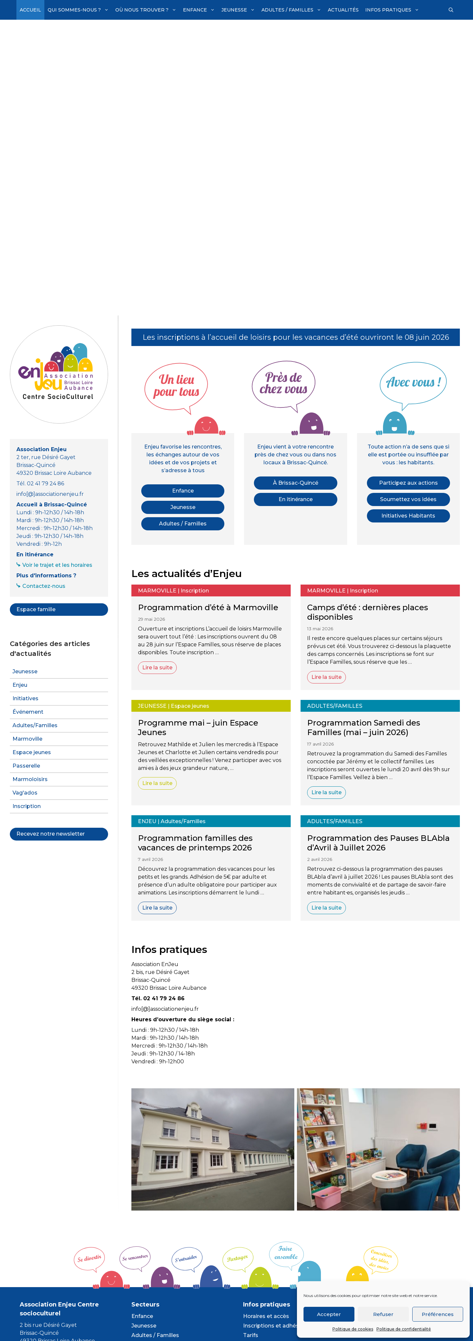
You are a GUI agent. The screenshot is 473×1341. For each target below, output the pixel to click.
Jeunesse (239, 10)
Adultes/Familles (334, 706)
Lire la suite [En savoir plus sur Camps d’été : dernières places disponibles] (326, 677)
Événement (27, 712)
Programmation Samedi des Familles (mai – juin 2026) (363, 727)
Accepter (329, 1314)
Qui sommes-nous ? (80, 10)
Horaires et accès (266, 1316)
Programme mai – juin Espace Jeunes (198, 727)
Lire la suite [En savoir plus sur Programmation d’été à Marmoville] (157, 667)
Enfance (200, 10)
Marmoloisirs (30, 779)
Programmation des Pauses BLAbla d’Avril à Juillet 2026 (378, 842)
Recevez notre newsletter (50, 834)
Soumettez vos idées (408, 499)
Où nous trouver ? (147, 10)
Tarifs (250, 1335)
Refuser (383, 1314)
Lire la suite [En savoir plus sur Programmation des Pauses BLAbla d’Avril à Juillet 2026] (326, 908)
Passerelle (26, 766)
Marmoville (157, 591)
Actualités (343, 10)
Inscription (195, 591)
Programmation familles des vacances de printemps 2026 (195, 842)
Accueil (30, 10)
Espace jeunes (190, 706)
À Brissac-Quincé (295, 483)
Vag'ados (24, 793)
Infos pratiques (393, 10)
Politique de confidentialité (403, 1329)
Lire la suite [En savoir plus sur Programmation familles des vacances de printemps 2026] (157, 908)
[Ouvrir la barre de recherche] (451, 10)
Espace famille (36, 609)
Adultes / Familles (293, 10)
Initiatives (25, 698)
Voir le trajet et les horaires (57, 565)
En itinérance (296, 499)
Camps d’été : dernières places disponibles (367, 612)
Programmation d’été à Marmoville (208, 607)
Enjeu (147, 821)
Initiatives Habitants (408, 516)
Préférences (438, 1314)
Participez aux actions (408, 483)
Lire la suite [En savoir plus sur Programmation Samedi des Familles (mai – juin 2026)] (326, 792)
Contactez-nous (43, 586)
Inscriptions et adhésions (276, 1326)
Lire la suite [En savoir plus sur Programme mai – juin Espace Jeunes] (157, 783)
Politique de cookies (352, 1329)
